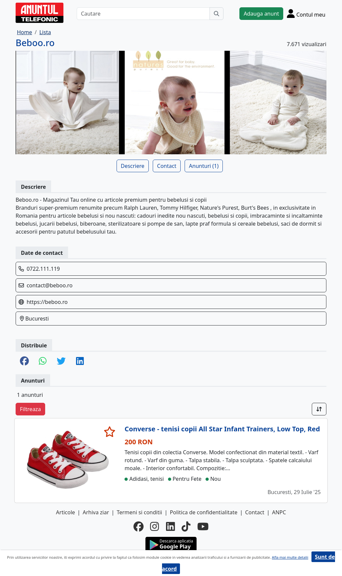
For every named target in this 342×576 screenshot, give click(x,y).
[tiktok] (186, 526)
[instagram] (154, 526)
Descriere (132, 166)
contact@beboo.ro (49, 285)
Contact (166, 166)
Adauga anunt (261, 13)
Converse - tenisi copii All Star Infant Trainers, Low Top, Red (222, 428)
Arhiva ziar (96, 512)
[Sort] (319, 409)
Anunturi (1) (203, 166)
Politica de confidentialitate (203, 512)
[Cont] (306, 13)
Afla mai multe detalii (290, 557)
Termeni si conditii (139, 512)
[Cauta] (216, 13)
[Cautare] (143, 13)
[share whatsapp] (43, 361)
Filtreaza (30, 409)
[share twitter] (61, 361)
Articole (65, 512)
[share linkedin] (80, 361)
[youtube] (203, 526)
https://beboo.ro (47, 302)
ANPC (279, 512)
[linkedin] (170, 526)
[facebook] (138, 526)
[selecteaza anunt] (110, 432)
